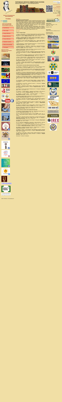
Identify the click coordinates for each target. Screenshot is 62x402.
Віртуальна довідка (57, 8)
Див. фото (18, 30)
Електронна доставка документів (56, 7)
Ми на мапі (58, 15)
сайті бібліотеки (19, 29)
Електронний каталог (56, 4)
